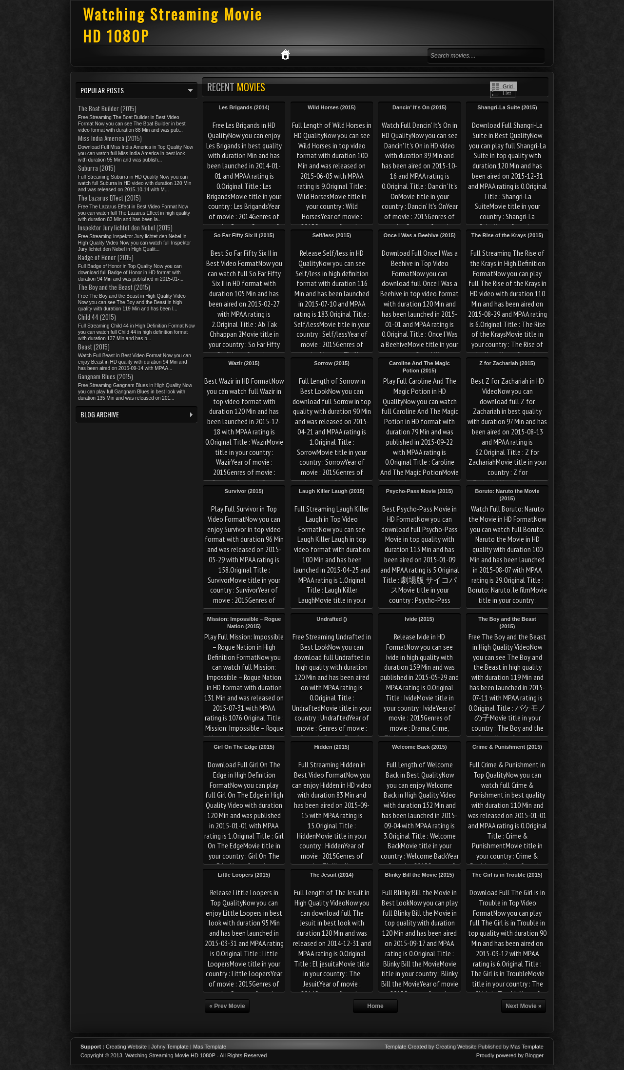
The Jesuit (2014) (331, 875)
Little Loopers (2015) (244, 875)
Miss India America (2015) (110, 138)
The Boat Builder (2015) (107, 108)
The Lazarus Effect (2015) (109, 198)
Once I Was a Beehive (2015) (419, 235)
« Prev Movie (227, 1006)
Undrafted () (331, 619)
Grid (508, 86)
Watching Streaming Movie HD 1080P (170, 1055)
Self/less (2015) (331, 235)
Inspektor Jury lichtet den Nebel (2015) (125, 227)
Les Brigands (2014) (244, 107)
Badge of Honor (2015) (106, 257)
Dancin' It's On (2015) (419, 107)
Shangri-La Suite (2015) (507, 107)
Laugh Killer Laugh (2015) (331, 491)
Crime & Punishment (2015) (507, 747)
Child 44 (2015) (97, 317)
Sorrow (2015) (332, 363)
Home (375, 1006)
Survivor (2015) (244, 491)
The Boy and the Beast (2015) (114, 287)
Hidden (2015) (331, 747)
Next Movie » (523, 1006)
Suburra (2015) (97, 168)
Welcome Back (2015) (419, 747)
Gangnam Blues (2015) (105, 376)
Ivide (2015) (419, 619)
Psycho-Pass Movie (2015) (419, 491)
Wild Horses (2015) (331, 107)
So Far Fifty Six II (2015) (244, 235)
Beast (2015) (94, 346)
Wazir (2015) (244, 363)
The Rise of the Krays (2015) (507, 235)
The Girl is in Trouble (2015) (507, 875)
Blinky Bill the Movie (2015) (419, 875)
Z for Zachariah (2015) (507, 363)
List (507, 93)
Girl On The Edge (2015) (244, 747)
